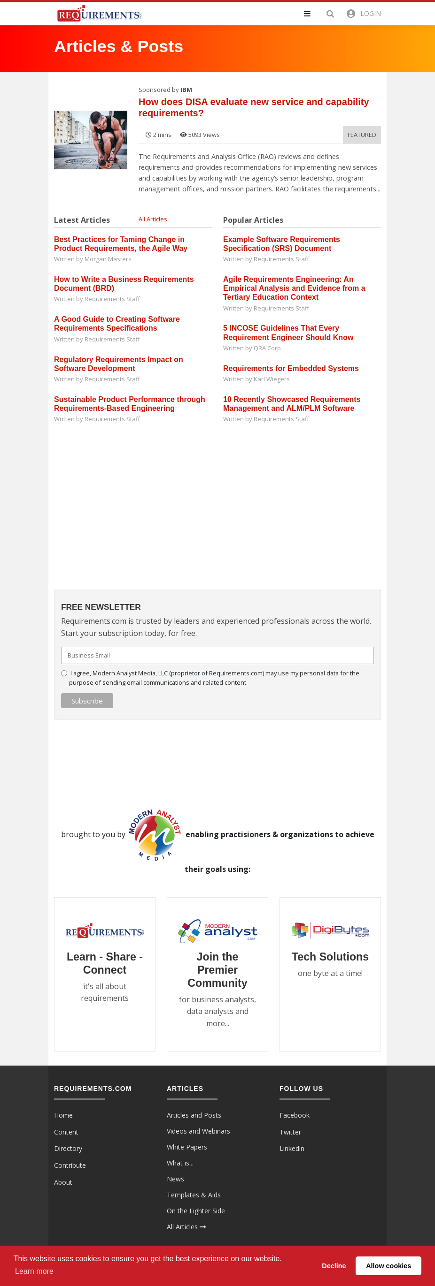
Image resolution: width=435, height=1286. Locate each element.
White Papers (187, 1146)
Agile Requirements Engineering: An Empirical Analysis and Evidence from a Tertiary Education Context (294, 288)
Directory (68, 1148)
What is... (180, 1162)
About (63, 1182)
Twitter (290, 1131)
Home (63, 1115)
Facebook (295, 1115)
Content (66, 1131)
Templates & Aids (194, 1194)
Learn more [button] (34, 1271)
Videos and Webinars (198, 1131)
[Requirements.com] (98, 13)
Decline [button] (334, 1266)
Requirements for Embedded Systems (291, 368)
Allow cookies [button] (388, 1266)
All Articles (153, 219)
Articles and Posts (194, 1115)
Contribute (70, 1165)
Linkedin (292, 1148)
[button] (313, 13)
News (175, 1178)
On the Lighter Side (196, 1210)
